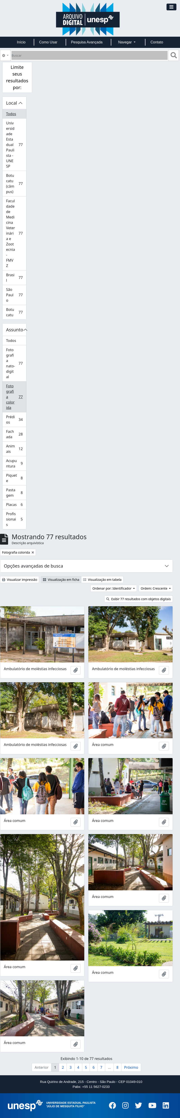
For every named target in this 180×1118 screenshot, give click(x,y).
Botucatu (16, 312)
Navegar (125, 42)
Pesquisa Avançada (86, 42)
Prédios (16, 419)
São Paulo (16, 295)
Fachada (16, 434)
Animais (16, 449)
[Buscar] (89, 55)
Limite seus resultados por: (17, 77)
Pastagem (16, 492)
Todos (11, 113)
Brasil (16, 277)
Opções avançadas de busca (33, 566)
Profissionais (16, 519)
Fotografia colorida (16, 397)
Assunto (14, 330)
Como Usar (48, 42)
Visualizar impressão (19, 579)
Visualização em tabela (102, 579)
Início (21, 42)
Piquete (16, 478)
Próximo (131, 1067)
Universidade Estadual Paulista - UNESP (16, 145)
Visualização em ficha (61, 579)
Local (11, 103)
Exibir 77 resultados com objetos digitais (138, 599)
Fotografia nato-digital (16, 363)
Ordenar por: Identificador (112, 588)
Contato (157, 42)
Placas (16, 505)
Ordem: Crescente (154, 588)
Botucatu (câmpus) (16, 183)
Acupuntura (16, 463)
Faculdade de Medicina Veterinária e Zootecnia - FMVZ (16, 233)
